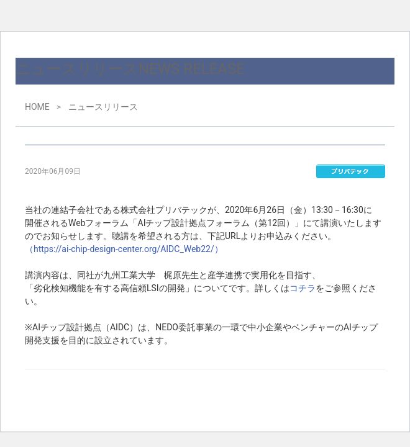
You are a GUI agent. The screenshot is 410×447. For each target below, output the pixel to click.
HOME (37, 107)
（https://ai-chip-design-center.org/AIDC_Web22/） (124, 249)
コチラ (302, 288)
